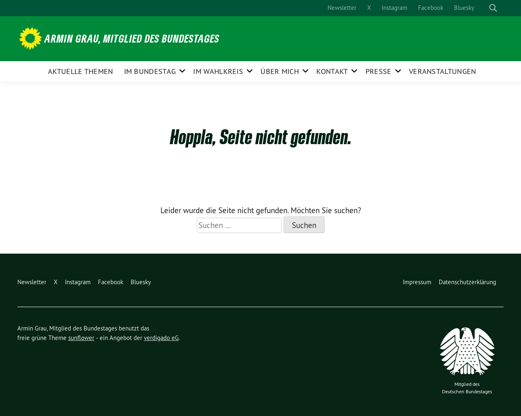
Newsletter (341, 8)
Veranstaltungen (442, 71)
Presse (379, 71)
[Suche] (485, 8)
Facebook (430, 8)
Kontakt (332, 71)
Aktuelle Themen (80, 71)
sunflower (81, 338)
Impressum (417, 282)
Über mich (279, 71)
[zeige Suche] (493, 8)
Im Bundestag (150, 71)
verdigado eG (161, 338)
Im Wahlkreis (218, 71)
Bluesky (464, 8)
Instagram (394, 8)
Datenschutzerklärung (467, 282)
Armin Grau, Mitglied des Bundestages (132, 38)
